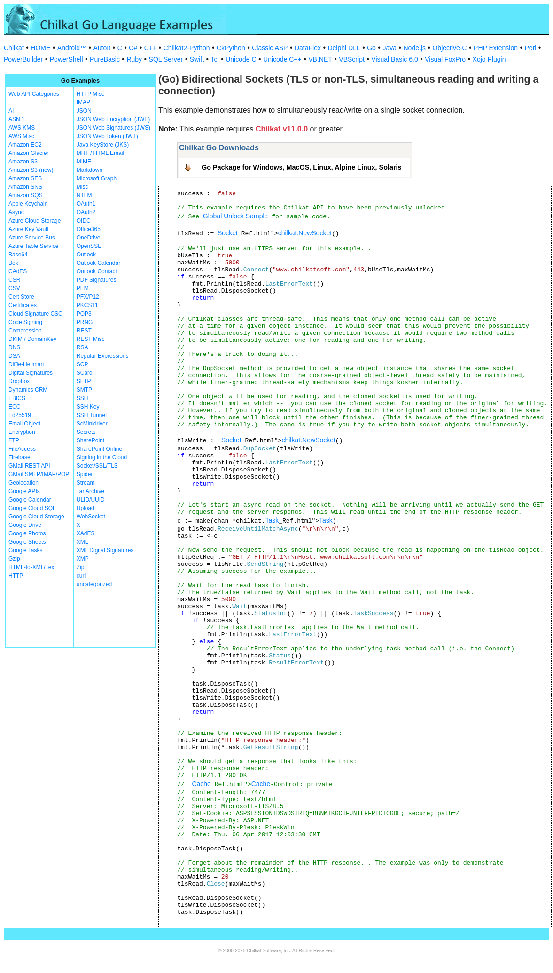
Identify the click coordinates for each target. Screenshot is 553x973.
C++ (150, 48)
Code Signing (25, 322)
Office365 (89, 229)
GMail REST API (29, 466)
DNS (14, 347)
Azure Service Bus (31, 237)
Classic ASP (270, 48)
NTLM (84, 195)
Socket (228, 233)
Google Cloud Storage (36, 516)
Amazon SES (25, 178)
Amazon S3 (23, 161)
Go (371, 48)
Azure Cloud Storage (34, 220)
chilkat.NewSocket (305, 233)
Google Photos (27, 533)
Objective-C (449, 48)
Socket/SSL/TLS (97, 466)
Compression (25, 330)
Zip (81, 567)
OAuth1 (86, 204)
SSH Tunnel (92, 415)
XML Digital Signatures (105, 550)
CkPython (231, 48)
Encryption (21, 432)
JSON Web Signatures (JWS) (113, 127)
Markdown (89, 170)
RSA (82, 347)
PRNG (85, 322)
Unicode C (241, 59)
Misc (82, 187)
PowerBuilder (23, 59)
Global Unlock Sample (235, 216)
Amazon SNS (25, 187)
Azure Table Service (33, 246)
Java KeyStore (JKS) (103, 144)
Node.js (415, 48)
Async (16, 212)
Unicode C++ (282, 59)
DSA (14, 356)
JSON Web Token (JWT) (107, 136)
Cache (201, 784)
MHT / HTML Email (100, 153)
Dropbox (19, 381)
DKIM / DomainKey (32, 339)
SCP (82, 364)
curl (81, 575)
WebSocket (91, 516)
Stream (86, 482)
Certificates (22, 305)
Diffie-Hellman (26, 364)
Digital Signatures (30, 373)
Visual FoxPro (445, 59)
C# (133, 48)
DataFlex (308, 48)
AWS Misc (21, 136)
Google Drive (24, 525)
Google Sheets (27, 542)
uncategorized (94, 584)
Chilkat (14, 48)
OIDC (84, 220)
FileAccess (22, 449)
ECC (14, 406)
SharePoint (90, 440)
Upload (85, 508)
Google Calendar (29, 499)
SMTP (84, 389)
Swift (197, 59)
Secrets (86, 432)
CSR (14, 280)
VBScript (351, 59)
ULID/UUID (91, 499)
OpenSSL (89, 246)
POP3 (84, 313)
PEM (83, 288)
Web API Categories (33, 94)
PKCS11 (87, 305)
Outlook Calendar (98, 263)
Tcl (215, 59)
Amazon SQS (25, 195)
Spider (85, 474)
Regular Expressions (103, 356)
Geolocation (23, 482)
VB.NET (320, 59)
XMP (83, 559)
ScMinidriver (92, 423)
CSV (14, 288)
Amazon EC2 (25, 144)
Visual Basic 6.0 (394, 59)
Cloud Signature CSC (35, 313)
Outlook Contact (97, 271)
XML (82, 542)
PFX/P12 (88, 296)
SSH (82, 398)
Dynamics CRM (27, 389)
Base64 (18, 254)
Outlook (86, 254)
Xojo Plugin (489, 59)
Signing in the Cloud (102, 457)
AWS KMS (21, 127)
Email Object (24, 423)
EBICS (16, 398)
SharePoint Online (99, 449)
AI (11, 111)
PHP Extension (496, 48)
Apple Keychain (27, 204)
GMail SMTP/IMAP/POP (38, 474)
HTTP (15, 575)
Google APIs (24, 491)
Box (13, 263)
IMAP (83, 102)
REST (84, 330)
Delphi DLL (343, 48)
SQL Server (166, 59)
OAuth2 (86, 212)
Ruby (134, 59)
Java (389, 48)
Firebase (19, 457)
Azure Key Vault (28, 229)
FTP (13, 440)
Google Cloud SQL (32, 508)
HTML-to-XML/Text (32, 567)
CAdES (17, 271)
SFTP (84, 381)
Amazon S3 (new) (30, 170)
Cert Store (21, 296)
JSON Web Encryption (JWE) (113, 119)
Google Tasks (25, 550)
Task (272, 520)
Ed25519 (19, 415)
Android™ (71, 48)
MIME (84, 161)
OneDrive (89, 237)
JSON (84, 111)
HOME (40, 48)
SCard (85, 373)
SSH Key (88, 406)
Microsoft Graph (97, 178)
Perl (531, 48)
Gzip (14, 559)
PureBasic (105, 59)
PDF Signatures (97, 280)
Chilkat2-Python (187, 48)
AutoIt (102, 48)
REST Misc (91, 339)
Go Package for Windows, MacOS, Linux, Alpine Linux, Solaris (302, 167)
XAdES (86, 533)
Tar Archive (90, 491)
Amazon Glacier (28, 153)
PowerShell (66, 59)
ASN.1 (16, 119)
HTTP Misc (90, 94)
